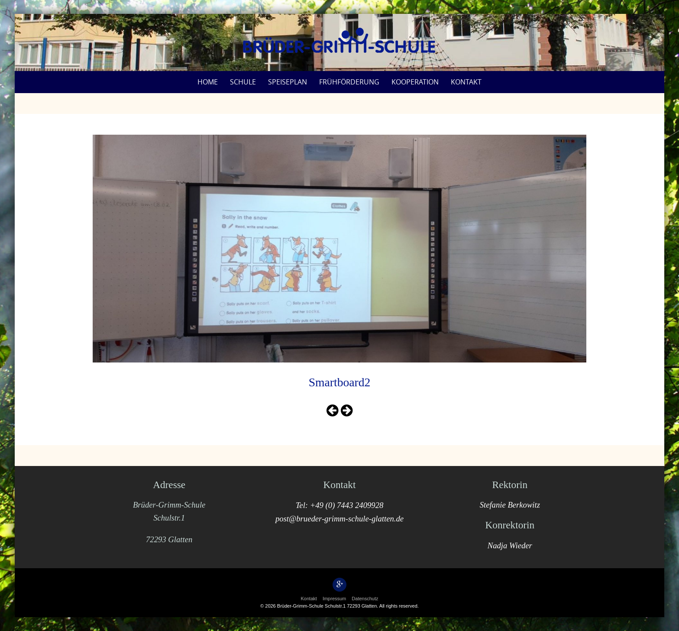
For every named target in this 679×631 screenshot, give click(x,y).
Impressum (334, 598)
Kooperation (415, 82)
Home (207, 82)
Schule (243, 82)
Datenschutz (365, 598)
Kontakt (466, 82)
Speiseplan (287, 82)
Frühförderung (349, 82)
